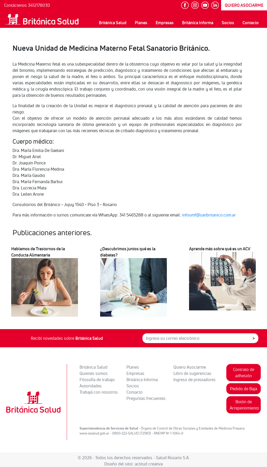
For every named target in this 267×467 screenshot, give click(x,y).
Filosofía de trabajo (97, 379)
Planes (141, 22)
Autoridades (91, 385)
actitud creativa (149, 463)
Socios (228, 22)
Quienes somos (94, 373)
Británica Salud (112, 22)
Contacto (250, 22)
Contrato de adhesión (243, 372)
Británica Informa (197, 22)
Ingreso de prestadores (194, 379)
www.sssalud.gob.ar (94, 433)
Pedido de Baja (243, 388)
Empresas (165, 22)
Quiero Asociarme (189, 367)
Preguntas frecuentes (146, 398)
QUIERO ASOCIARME (244, 5)
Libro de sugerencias (192, 373)
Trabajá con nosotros (99, 392)
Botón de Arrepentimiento (244, 405)
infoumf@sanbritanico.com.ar (209, 214)
